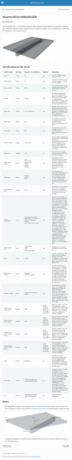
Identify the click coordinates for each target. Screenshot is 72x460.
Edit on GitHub (64, 9)
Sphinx (11, 456)
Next (65, 446)
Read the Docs (36, 456)
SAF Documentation (37, 3)
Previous (7, 446)
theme (21, 456)
